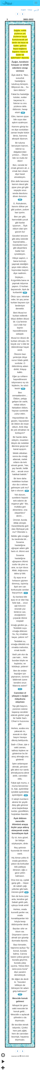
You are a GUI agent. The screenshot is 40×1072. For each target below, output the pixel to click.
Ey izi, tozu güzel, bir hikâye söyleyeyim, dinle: (20, 840)
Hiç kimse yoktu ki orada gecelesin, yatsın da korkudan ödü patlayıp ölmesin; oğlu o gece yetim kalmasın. (20, 867)
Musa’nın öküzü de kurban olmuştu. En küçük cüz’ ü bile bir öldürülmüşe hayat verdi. (20, 344)
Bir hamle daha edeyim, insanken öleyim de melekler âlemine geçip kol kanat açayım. (20, 443)
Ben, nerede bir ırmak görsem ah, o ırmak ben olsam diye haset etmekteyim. (20, 171)
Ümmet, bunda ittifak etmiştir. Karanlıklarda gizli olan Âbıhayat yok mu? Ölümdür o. (20, 526)
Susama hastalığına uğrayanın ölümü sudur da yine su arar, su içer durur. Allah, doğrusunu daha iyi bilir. (20, 564)
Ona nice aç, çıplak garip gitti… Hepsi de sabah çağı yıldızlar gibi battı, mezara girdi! (20, 886)
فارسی (36, 10)
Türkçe (30, 10)
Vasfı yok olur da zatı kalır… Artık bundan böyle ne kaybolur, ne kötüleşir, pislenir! (20, 660)
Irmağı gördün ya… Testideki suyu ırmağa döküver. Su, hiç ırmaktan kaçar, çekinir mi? (20, 631)
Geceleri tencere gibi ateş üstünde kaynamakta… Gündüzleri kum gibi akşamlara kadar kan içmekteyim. (20, 245)
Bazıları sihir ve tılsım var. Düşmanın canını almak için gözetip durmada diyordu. (20, 934)
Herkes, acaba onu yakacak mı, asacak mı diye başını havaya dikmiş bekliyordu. (20, 734)
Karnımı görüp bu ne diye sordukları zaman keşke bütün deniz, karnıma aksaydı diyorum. (20, 132)
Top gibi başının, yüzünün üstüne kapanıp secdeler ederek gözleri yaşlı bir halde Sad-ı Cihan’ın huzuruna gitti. (20, 715)
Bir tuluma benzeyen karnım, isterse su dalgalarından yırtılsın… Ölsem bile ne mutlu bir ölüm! (20, 152)
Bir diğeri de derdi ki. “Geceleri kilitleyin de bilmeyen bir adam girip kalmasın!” (20, 985)
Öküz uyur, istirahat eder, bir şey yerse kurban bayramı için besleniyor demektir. (20, 302)
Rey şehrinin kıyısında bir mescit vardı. (20, 850)
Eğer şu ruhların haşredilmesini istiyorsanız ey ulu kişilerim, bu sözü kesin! (20, 382)
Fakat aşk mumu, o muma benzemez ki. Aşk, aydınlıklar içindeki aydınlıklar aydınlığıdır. (20, 789)
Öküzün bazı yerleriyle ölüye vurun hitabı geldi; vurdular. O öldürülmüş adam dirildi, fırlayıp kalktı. (20, 363)
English (23, 10)
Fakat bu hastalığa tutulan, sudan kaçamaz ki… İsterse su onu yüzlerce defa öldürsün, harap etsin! (20, 103)
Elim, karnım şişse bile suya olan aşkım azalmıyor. (20, 119)
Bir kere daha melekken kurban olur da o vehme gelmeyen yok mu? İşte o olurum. (20, 484)
